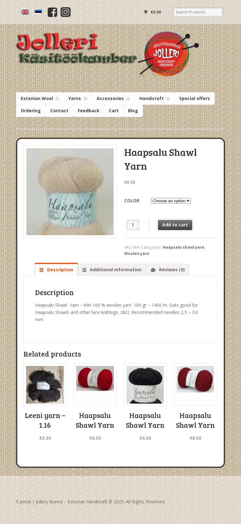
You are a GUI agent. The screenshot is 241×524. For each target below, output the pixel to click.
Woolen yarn (136, 253)
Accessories (110, 98)
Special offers (194, 98)
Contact (59, 111)
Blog (133, 111)
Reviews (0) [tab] (171, 270)
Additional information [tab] (115, 270)
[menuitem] (25, 12)
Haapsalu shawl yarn (183, 247)
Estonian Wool (37, 98)
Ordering (31, 111)
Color (131, 201)
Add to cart (175, 225)
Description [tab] (59, 270)
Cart (114, 111)
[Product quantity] (133, 225)
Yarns (74, 98)
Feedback (88, 111)
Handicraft (151, 98)
